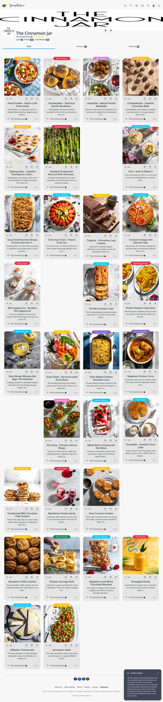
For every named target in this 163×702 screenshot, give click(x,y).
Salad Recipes (22, 58)
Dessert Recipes (22, 331)
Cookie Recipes (22, 127)
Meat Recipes (61, 400)
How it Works (69, 687)
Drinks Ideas (22, 263)
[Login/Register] (154, 5)
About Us (58, 687)
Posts (29, 46)
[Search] (148, 5)
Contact (95, 687)
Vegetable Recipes (61, 127)
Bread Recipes (61, 58)
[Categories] (137, 5)
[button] (105, 31)
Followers (81, 46)
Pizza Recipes (22, 195)
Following (134, 46)
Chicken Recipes (101, 332)
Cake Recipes (101, 264)
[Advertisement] (22, 432)
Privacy (87, 687)
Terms (79, 687)
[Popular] (131, 5)
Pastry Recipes (62, 537)
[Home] (125, 5)
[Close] (158, 673)
